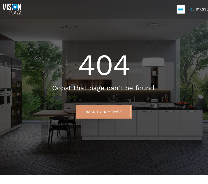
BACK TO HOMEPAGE (104, 112)
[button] (181, 9)
